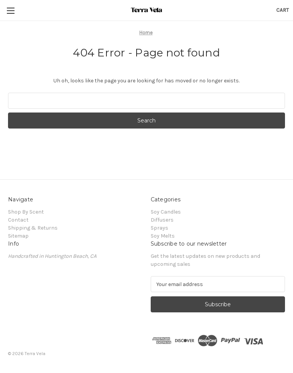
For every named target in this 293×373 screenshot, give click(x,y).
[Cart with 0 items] (282, 10)
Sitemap (18, 236)
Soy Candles (166, 212)
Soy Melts (163, 236)
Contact (18, 220)
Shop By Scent (26, 212)
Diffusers (162, 220)
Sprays (159, 228)
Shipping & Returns (33, 228)
